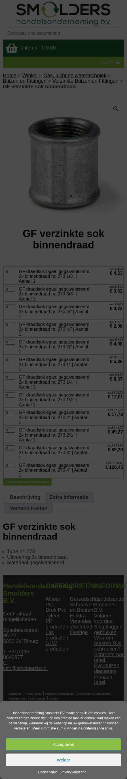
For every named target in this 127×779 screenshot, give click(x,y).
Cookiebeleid (48, 772)
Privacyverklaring (73, 772)
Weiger (63, 759)
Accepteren (63, 744)
